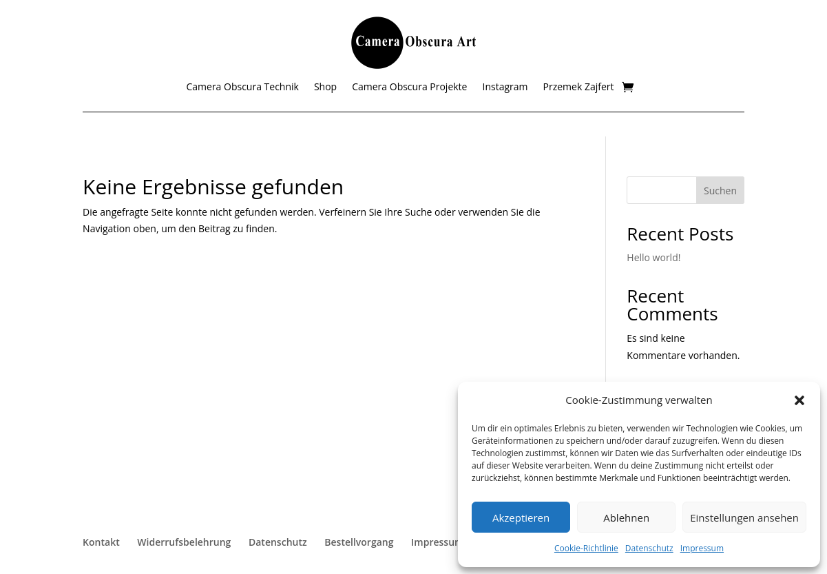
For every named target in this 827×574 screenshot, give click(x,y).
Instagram (504, 87)
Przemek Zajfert (578, 87)
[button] (799, 400)
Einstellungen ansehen (744, 517)
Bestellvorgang (358, 542)
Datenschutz (649, 548)
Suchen (720, 190)
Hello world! (653, 257)
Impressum (702, 548)
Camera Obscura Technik (242, 87)
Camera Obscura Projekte (409, 87)
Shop (325, 87)
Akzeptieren (520, 517)
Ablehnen (626, 517)
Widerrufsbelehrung (184, 542)
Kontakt (101, 542)
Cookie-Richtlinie (586, 548)
